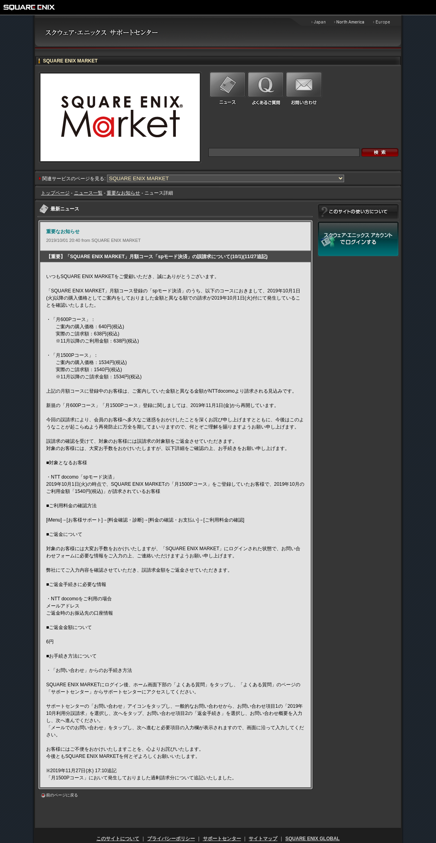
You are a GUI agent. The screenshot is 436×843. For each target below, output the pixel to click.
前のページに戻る (62, 795)
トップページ (55, 193)
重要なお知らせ (123, 193)
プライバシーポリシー (171, 838)
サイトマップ (263, 838)
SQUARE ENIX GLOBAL (312, 838)
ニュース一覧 (88, 193)
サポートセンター (222, 838)
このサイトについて (117, 838)
